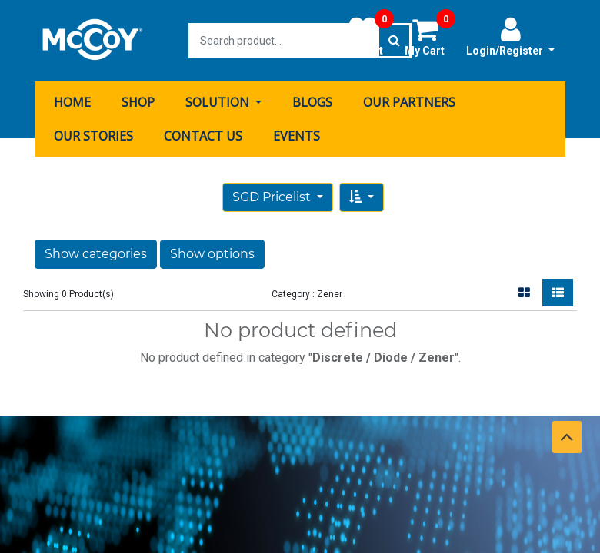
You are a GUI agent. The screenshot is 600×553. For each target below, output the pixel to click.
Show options (212, 254)
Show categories (96, 254)
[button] (361, 197)
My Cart (430, 36)
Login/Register (510, 36)
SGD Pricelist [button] (273, 197)
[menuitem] (72, 102)
